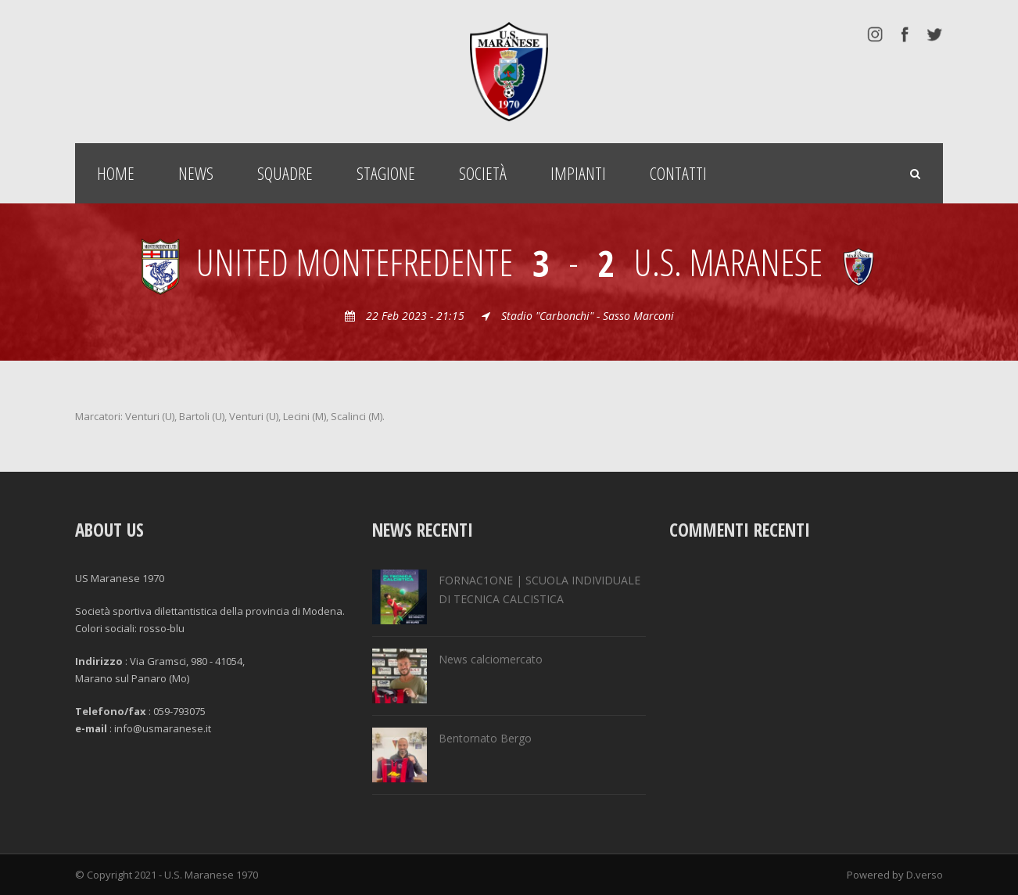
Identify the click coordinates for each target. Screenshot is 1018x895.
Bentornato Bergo (485, 738)
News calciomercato (491, 659)
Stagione (386, 173)
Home (115, 173)
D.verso (924, 875)
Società (483, 173)
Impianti (578, 173)
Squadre (285, 173)
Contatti (678, 173)
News (195, 173)
